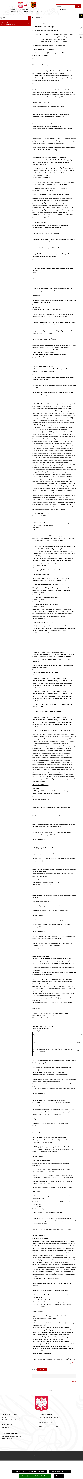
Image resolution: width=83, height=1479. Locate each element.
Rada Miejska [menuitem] (5, 32)
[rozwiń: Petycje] (30, 46)
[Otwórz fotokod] (81, 36)
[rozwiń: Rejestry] (30, 95)
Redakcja (68, 1455)
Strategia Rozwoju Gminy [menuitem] (8, 77)
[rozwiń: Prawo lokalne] (30, 70)
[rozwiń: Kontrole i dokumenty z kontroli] (30, 98)
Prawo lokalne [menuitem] (5, 70)
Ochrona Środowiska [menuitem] (7, 91)
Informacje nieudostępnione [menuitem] (9, 112)
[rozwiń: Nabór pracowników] (30, 60)
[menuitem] (15, 28)
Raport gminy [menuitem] (5, 25)
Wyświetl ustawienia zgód (60, 1471)
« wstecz (73, 1381)
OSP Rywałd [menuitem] (4, 116)
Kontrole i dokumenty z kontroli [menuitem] (10, 98)
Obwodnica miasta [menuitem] (6, 81)
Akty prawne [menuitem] (4, 74)
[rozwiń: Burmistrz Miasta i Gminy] (30, 35)
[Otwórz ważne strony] (81, 28)
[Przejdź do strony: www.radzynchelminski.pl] (81, 24)
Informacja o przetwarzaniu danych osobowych (29, 1471)
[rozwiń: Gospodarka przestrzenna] (30, 88)
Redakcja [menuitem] (3, 105)
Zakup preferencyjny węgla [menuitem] (9, 84)
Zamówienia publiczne (37, 1455)
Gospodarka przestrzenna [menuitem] (8, 88)
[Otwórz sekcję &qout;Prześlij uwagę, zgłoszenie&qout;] (81, 32)
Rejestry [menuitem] (3, 95)
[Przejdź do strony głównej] (28, 7)
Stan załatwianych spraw (18, 1455)
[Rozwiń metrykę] (42, 1369)
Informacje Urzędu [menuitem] (6, 42)
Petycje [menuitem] (3, 46)
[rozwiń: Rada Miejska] (30, 32)
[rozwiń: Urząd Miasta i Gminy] (30, 39)
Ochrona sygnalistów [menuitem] (7, 49)
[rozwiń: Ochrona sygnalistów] (30, 49)
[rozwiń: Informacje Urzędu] (30, 42)
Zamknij (59, 1476)
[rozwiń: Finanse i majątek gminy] (30, 63)
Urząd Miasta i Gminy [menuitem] (7, 39)
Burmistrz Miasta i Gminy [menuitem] (8, 35)
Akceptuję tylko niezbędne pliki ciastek (35, 1476)
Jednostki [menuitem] (3, 67)
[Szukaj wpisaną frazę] (78, 6)
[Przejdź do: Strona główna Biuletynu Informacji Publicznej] (33, 17)
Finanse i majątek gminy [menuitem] (8, 63)
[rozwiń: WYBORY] (30, 28)
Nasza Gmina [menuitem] (5, 21)
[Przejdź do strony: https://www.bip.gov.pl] (81, 20)
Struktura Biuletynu (55, 1455)
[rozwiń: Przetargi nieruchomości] (30, 56)
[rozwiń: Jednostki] (30, 67)
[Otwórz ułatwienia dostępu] (81, 15)
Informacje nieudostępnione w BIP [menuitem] (11, 102)
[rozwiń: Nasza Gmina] (30, 21)
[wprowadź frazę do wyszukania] (66, 6)
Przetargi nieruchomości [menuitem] (8, 56)
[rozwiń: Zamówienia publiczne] (30, 53)
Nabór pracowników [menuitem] (7, 60)
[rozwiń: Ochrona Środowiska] (30, 91)
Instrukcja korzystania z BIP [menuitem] (9, 109)
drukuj (74, 1363)
